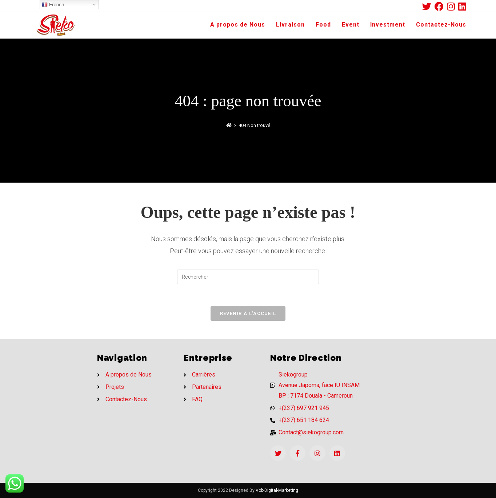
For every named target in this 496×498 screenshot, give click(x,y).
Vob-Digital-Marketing (277, 490)
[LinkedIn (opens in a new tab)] (462, 6)
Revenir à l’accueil (248, 313)
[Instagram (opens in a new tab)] (452, 6)
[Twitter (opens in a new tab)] (428, 6)
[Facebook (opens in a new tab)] (441, 6)
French (53, 5)
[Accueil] (229, 125)
